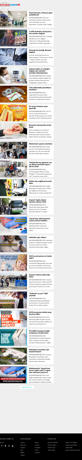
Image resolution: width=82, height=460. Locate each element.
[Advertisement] (28, 403)
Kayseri (37, 445)
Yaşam (23, 455)
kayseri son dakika (71, 442)
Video (36, 450)
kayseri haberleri (53, 442)
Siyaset (23, 447)
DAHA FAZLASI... (27, 387)
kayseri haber (52, 445)
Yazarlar (37, 452)
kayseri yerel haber (71, 445)
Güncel (23, 442)
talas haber (69, 447)
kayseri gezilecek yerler (73, 450)
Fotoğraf (37, 447)
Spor (22, 450)
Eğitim (22, 452)
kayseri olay (51, 447)
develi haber (51, 450)
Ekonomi (23, 445)
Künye (2, 442)
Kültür (36, 442)
